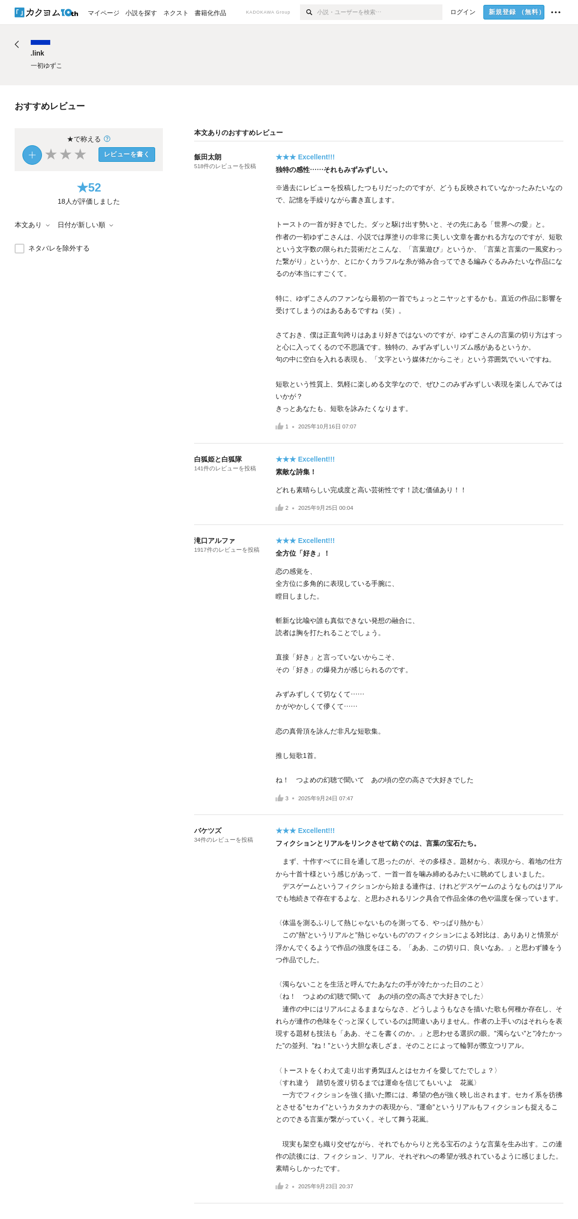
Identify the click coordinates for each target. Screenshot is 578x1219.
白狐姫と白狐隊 (218, 459)
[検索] (308, 12)
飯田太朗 (207, 157)
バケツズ (207, 830)
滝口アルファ (214, 540)
